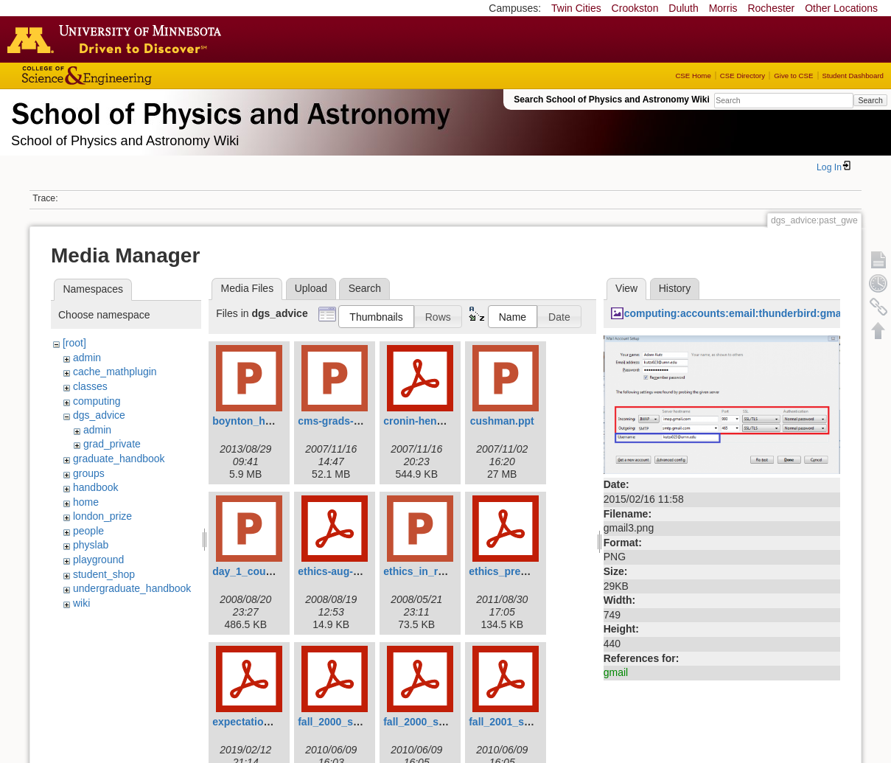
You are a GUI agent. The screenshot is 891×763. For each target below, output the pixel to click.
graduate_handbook (119, 458)
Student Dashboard (853, 76)
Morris (723, 8)
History (675, 288)
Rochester (770, 8)
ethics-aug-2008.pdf (346, 571)
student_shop (104, 574)
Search (870, 100)
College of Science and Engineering (132, 75)
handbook (96, 487)
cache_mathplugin (115, 371)
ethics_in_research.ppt (439, 571)
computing (97, 401)
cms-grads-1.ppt (338, 421)
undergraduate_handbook (132, 588)
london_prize (102, 516)
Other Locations (841, 8)
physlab (90, 545)
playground (98, 559)
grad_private (112, 444)
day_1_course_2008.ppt (270, 571)
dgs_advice (99, 415)
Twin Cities (576, 8)
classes (90, 386)
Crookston (635, 8)
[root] (74, 343)
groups (89, 473)
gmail (616, 672)
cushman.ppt (502, 421)
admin (87, 357)
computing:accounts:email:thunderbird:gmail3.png (749, 313)
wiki (81, 603)
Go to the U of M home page (118, 39)
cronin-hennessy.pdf (433, 421)
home (86, 502)
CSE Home (692, 76)
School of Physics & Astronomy (228, 110)
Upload (311, 288)
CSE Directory (742, 76)
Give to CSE (793, 76)
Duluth (683, 8)
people (88, 531)
